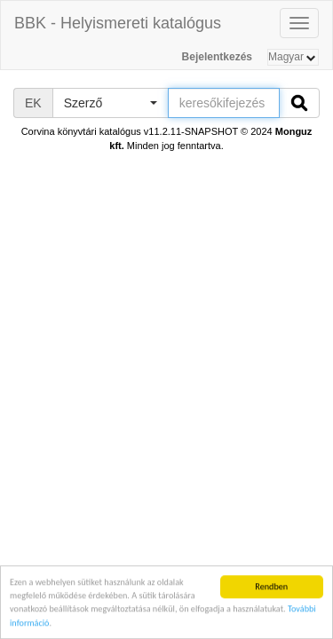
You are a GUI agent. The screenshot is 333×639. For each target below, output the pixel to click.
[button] (110, 103)
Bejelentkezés (217, 57)
